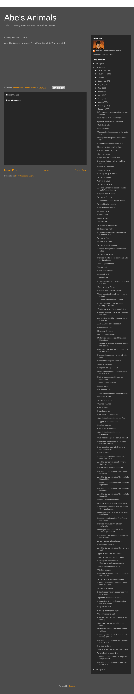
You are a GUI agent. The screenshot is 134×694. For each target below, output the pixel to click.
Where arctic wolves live (107, 225)
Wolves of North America (107, 245)
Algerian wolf (102, 278)
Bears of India (102, 453)
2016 (98, 67)
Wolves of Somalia (104, 197)
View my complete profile (103, 54)
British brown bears (105, 271)
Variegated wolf (103, 170)
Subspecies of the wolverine (108, 566)
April (100, 98)
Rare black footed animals (107, 414)
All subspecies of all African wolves (111, 201)
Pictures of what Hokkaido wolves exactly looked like (110, 304)
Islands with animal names (108, 500)
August (101, 84)
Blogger (72, 686)
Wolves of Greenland (105, 167)
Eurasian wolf (102, 215)
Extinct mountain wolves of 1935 (110, 143)
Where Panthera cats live (107, 653)
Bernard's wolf (103, 211)
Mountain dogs (103, 128)
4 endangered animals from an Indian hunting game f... (112, 635)
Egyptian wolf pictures (106, 193)
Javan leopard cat (104, 364)
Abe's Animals (30, 17)
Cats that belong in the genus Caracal (112, 438)
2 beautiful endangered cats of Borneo (112, 393)
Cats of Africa (102, 407)
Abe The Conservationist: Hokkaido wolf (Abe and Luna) (111, 189)
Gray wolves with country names (110, 118)
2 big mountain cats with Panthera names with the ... (111, 448)
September (102, 81)
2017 (98, 64)
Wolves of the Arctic (105, 254)
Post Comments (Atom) (24, 176)
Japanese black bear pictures (109, 598)
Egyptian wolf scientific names (109, 290)
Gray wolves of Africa (105, 287)
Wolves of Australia (105, 588)
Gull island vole (103, 125)
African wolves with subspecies (109, 541)
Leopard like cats (104, 607)
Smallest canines (104, 425)
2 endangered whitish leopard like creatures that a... (110, 457)
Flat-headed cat (103, 390)
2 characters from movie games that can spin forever (111, 602)
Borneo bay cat (103, 386)
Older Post (81, 170)
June (100, 91)
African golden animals (106, 383)
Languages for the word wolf (108, 157)
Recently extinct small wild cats (109, 147)
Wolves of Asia (103, 238)
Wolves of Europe (104, 242)
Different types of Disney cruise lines (112, 503)
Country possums (104, 327)
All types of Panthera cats (107, 421)
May (100, 95)
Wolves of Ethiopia (104, 400)
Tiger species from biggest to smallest (112, 649)
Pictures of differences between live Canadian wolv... (111, 233)
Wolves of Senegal (104, 184)
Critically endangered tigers (108, 610)
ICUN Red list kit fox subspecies (110, 468)
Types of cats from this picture (109, 554)
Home (46, 170)
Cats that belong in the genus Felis (111, 418)
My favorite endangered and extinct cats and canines (111, 442)
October (101, 77)
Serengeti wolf (103, 274)
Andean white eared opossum (109, 324)
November (102, 74)
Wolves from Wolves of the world (110, 579)
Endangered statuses (105, 544)
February (102, 106)
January (101, 109)
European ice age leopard (107, 368)
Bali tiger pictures (104, 646)
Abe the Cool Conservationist (108, 51)
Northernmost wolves (105, 229)
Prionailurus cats (104, 397)
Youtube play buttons (105, 264)
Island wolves (102, 218)
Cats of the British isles (106, 429)
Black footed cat (103, 411)
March (100, 102)
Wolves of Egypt (103, 181)
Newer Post (10, 170)
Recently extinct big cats (107, 150)
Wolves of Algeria (104, 177)
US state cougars (104, 570)
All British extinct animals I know (110, 300)
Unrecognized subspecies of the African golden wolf (110, 531)
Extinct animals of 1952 (106, 208)
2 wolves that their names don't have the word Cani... (112, 584)
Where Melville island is (106, 204)
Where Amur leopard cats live (109, 361)
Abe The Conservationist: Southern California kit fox (111, 463)
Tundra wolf (102, 222)
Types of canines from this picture (110, 557)
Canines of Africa (104, 404)
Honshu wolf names (105, 331)
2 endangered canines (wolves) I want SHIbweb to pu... (112, 508)
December (102, 70)
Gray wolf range (103, 154)
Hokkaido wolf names (106, 334)
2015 (98, 670)
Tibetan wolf (102, 267)
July (100, 88)
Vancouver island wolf (106, 614)
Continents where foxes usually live (111, 309)
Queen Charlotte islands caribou (110, 121)
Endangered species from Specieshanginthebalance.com (110, 562)
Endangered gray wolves (107, 174)
